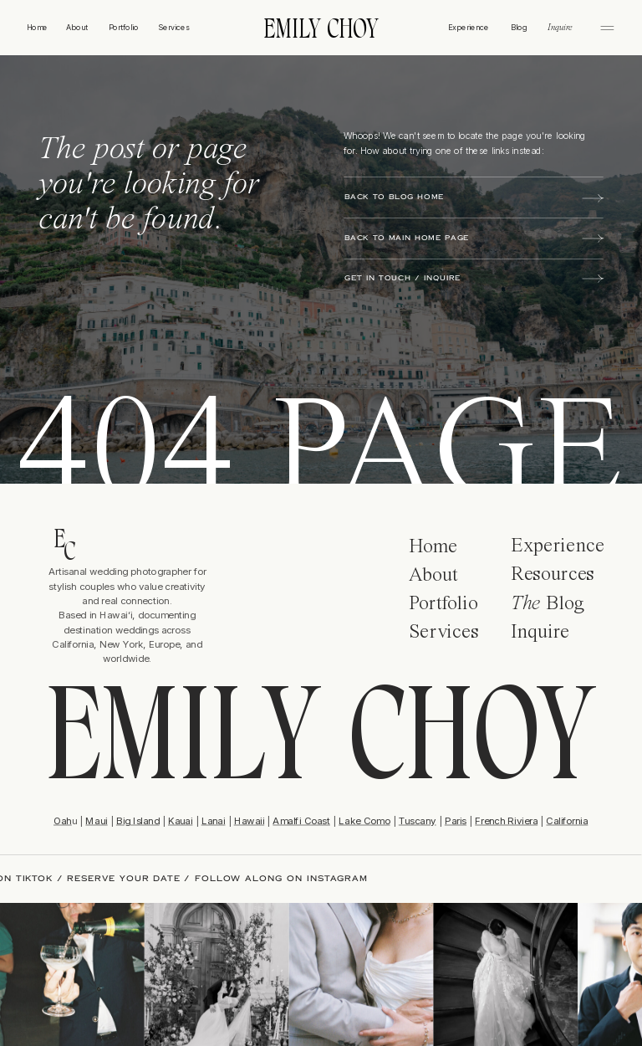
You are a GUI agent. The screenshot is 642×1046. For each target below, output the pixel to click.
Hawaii (249, 820)
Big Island (138, 820)
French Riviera (506, 820)
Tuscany (417, 820)
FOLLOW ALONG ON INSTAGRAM (274, 878)
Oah (63, 820)
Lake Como (364, 820)
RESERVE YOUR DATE (117, 878)
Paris (455, 820)
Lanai (213, 820)
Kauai (180, 820)
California (567, 820)
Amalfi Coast (301, 820)
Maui (96, 820)
